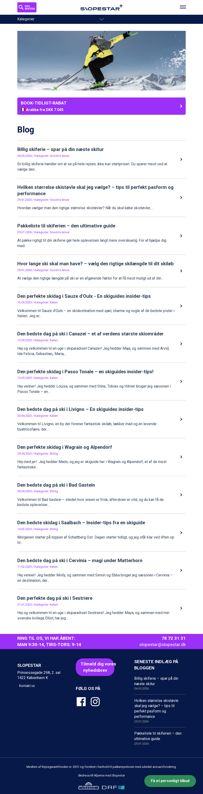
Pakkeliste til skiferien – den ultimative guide (160, 738)
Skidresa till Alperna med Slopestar (101, 775)
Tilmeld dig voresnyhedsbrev (97, 667)
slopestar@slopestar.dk (162, 644)
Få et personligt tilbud (170, 781)
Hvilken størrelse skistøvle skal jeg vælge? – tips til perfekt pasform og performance (160, 711)
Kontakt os (27, 686)
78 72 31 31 (174, 638)
